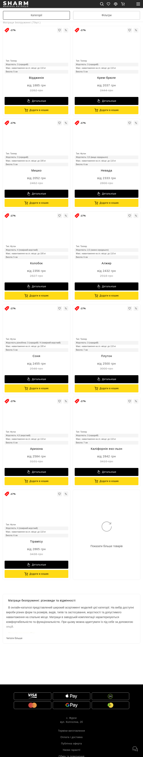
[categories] (36, 15)
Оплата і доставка (71, 737)
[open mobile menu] (138, 4)
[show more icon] (106, 534)
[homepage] (15, 4)
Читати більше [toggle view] (14, 638)
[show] (123, 4)
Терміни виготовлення (71, 730)
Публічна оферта (71, 743)
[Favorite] (108, 4)
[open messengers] (135, 749)
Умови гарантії (71, 750)
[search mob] (102, 4)
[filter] (106, 15)
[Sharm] (36, 101)
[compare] (115, 4)
